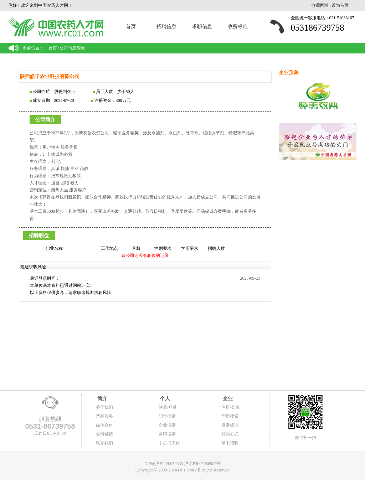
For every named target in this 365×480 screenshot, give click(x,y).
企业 (227, 398)
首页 (131, 26)
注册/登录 (168, 407)
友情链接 (104, 434)
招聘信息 (166, 26)
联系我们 (104, 442)
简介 (101, 398)
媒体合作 (104, 425)
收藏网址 (320, 5)
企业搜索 (167, 425)
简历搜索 (229, 416)
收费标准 (238, 26)
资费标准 (229, 425)
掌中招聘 (229, 442)
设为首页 (340, 5)
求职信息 (202, 26)
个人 (164, 398)
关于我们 (104, 407)
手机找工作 (169, 442)
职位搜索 (167, 416)
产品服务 (104, 416)
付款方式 (229, 434)
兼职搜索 (167, 434)
